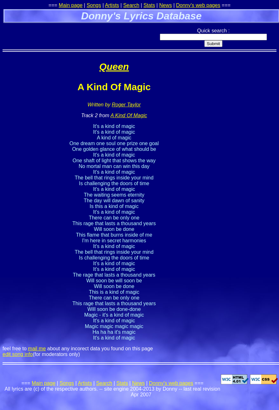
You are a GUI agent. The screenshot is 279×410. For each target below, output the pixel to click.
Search (131, 5)
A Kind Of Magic (129, 115)
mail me (37, 348)
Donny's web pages (198, 5)
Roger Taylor (126, 104)
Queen (114, 66)
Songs (94, 5)
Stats (149, 5)
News (165, 5)
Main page (71, 5)
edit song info (18, 354)
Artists (112, 5)
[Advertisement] (77, 33)
